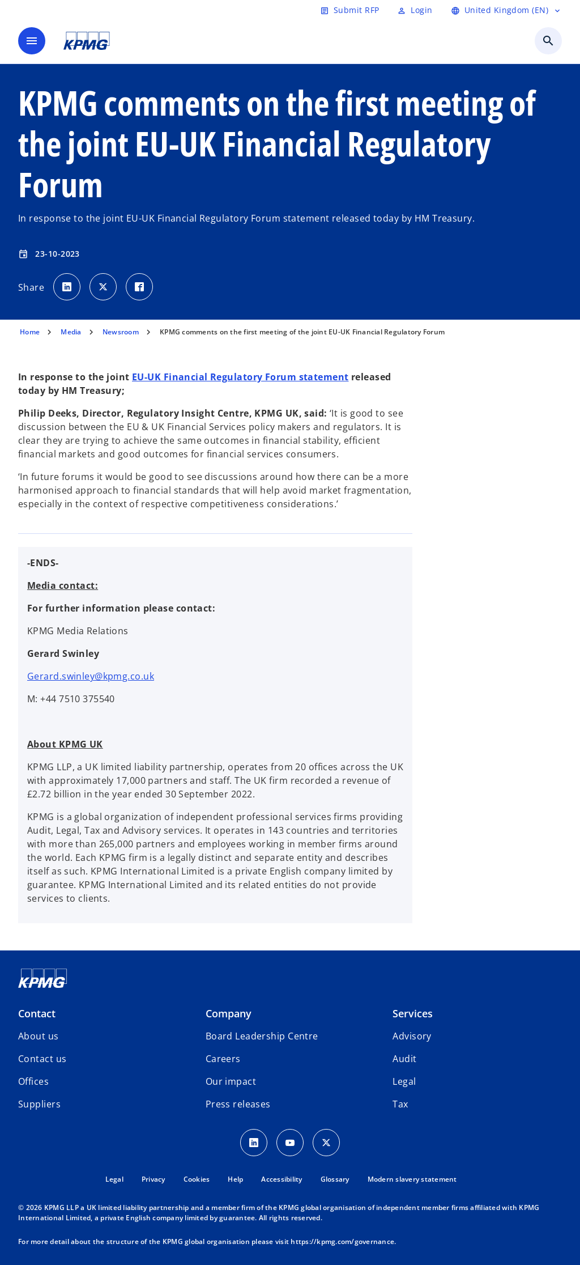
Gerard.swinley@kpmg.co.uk (90, 676)
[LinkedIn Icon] (253, 1142)
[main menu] (31, 40)
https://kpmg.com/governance (342, 1241)
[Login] (414, 10)
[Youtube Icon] (290, 1142)
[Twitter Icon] (326, 1142)
